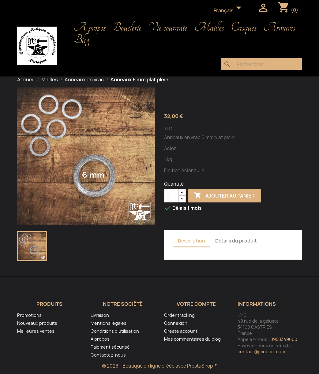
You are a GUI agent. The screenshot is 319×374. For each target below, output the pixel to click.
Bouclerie (127, 27)
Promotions (29, 315)
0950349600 (283, 339)
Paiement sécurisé (110, 347)
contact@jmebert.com (261, 351)
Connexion (175, 323)
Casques (243, 27)
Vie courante (167, 27)
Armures (279, 27)
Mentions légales (108, 323)
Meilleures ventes (35, 331)
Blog (81, 40)
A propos (90, 27)
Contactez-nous (108, 355)
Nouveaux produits (37, 323)
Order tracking (179, 315)
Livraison (100, 315)
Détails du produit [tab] (236, 241)
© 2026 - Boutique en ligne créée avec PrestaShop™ (159, 366)
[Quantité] (171, 195)
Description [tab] (191, 241)
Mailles (209, 27)
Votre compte (196, 304)
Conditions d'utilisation (115, 331)
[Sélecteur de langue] (229, 11)
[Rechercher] (261, 64)
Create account (180, 331)
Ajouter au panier (224, 196)
